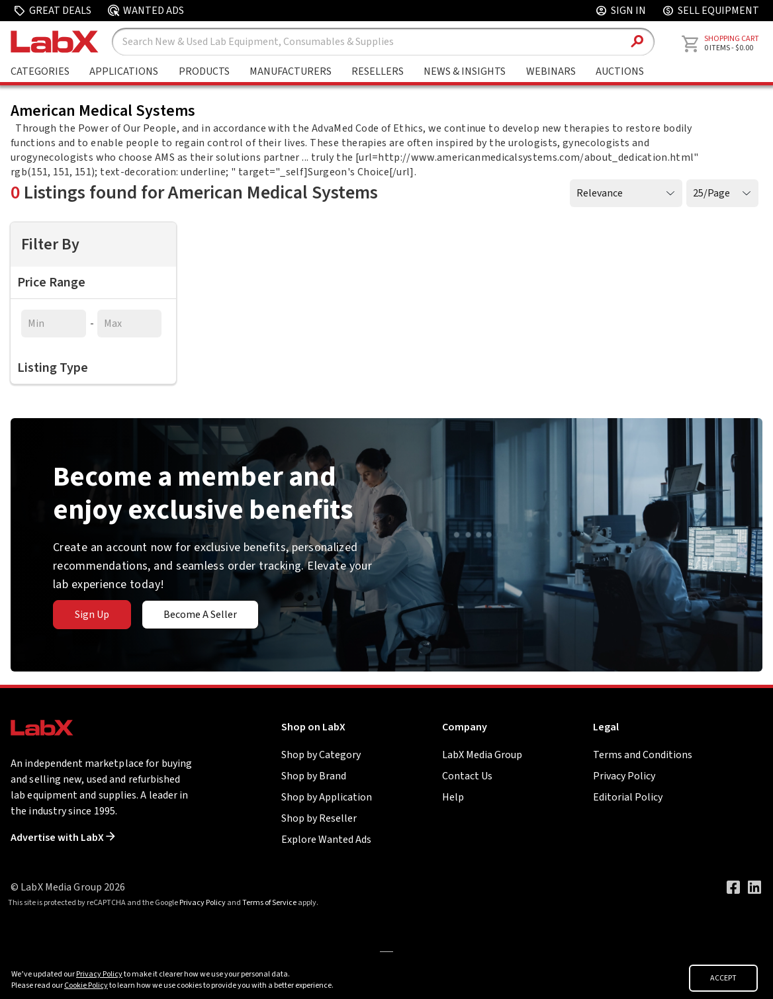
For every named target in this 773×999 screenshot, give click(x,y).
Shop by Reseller (319, 818)
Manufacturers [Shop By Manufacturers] (291, 71)
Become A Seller (200, 614)
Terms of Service (269, 902)
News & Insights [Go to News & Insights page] (465, 71)
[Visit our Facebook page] (733, 887)
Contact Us (467, 776)
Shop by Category (321, 755)
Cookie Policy (86, 985)
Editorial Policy (627, 797)
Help (453, 797)
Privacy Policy (624, 776)
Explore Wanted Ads (326, 839)
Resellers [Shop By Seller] (377, 71)
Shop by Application (326, 797)
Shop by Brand (313, 776)
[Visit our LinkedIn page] (754, 887)
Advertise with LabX (63, 837)
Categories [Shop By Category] (40, 71)
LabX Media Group (482, 755)
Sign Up (92, 614)
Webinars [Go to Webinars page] (551, 71)
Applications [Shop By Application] (123, 71)
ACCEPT (723, 978)
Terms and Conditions (642, 755)
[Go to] (386, 950)
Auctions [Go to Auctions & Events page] (620, 71)
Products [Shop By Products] (204, 71)
